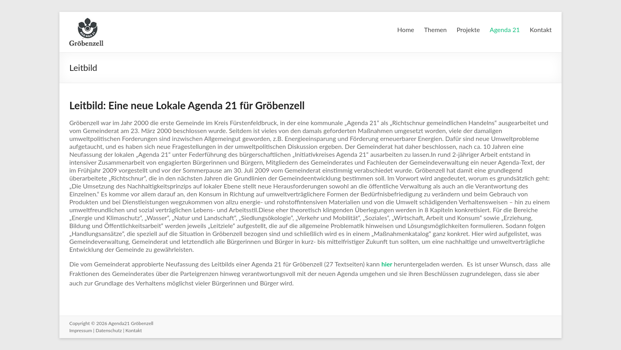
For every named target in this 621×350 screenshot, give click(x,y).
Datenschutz (108, 330)
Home (405, 29)
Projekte (468, 29)
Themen (435, 29)
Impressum (80, 330)
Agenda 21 (505, 29)
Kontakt (541, 29)
